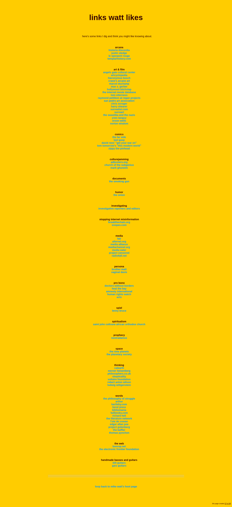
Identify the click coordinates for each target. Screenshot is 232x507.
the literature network (119, 418)
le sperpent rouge (119, 56)
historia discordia (119, 50)
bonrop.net (119, 446)
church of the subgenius (119, 165)
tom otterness (119, 95)
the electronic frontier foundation (119, 449)
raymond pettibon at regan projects (119, 98)
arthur (119, 401)
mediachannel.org (119, 247)
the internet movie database (119, 92)
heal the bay (119, 288)
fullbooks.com (119, 413)
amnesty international (119, 291)
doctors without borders (119, 285)
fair (119, 238)
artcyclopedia (119, 75)
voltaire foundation (119, 379)
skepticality (119, 376)
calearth (119, 368)
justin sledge (119, 53)
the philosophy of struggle (119, 398)
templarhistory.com (119, 58)
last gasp (119, 140)
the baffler (119, 430)
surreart (119, 112)
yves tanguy (119, 118)
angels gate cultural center (119, 72)
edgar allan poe (119, 424)
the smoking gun (119, 181)
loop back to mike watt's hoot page (116, 486)
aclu (119, 297)
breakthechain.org (119, 222)
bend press (119, 407)
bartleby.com (119, 404)
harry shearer (119, 106)
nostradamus (119, 338)
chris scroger (119, 103)
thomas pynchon (119, 432)
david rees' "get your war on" (119, 142)
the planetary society (119, 354)
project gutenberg (119, 427)
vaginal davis (119, 272)
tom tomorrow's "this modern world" (119, 145)
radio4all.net (119, 255)
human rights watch (119, 294)
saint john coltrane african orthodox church (119, 324)
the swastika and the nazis (119, 115)
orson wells (119, 120)
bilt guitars (119, 462)
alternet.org (119, 241)
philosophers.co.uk (119, 373)
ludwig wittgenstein (119, 385)
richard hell (119, 415)
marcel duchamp (119, 83)
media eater (119, 250)
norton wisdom (119, 123)
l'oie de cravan (119, 421)
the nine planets (119, 351)
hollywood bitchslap (119, 89)
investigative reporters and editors (119, 208)
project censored (119, 253)
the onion (119, 195)
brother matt (119, 269)
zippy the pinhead (119, 148)
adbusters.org (119, 162)
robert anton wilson (119, 382)
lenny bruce (119, 310)
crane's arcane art (119, 81)
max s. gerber (119, 86)
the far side (119, 137)
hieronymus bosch (119, 78)
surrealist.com (119, 109)
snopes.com (119, 225)
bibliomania (119, 410)
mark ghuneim (119, 167)
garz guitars (119, 465)
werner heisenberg (119, 370)
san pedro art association (119, 100)
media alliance (119, 244)
